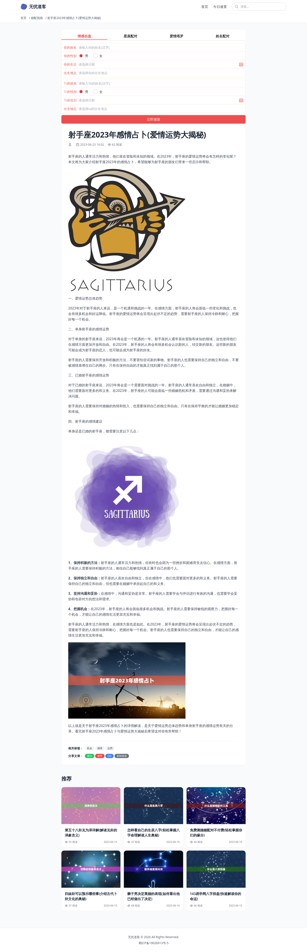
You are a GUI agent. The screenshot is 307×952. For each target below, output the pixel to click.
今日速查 (220, 6)
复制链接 (122, 756)
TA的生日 (70, 100)
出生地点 (70, 73)
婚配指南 (37, 18)
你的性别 (70, 56)
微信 (89, 756)
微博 (99, 756)
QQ (109, 756)
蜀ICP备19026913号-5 (154, 943)
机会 (89, 748)
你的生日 (70, 64)
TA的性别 (70, 91)
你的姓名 (70, 47)
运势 (110, 748)
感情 (99, 748)
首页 (204, 6)
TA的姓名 (70, 83)
